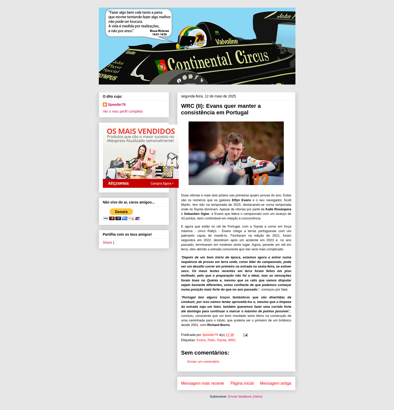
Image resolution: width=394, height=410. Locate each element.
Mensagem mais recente (202, 383)
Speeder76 (117, 104)
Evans (201, 340)
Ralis (211, 340)
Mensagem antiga (275, 383)
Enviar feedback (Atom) (245, 396)
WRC (232, 340)
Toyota (221, 340)
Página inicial (242, 383)
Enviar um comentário (203, 361)
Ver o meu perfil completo (123, 111)
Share (107, 242)
